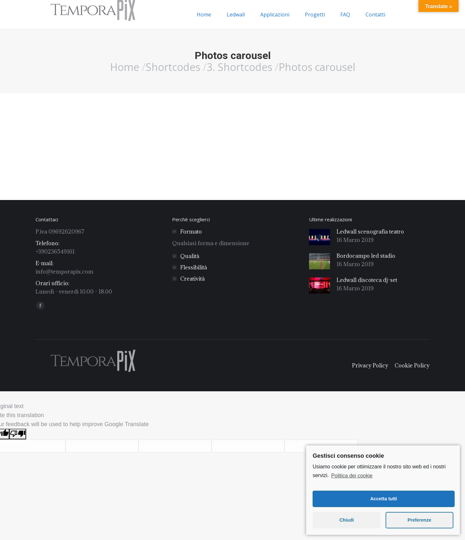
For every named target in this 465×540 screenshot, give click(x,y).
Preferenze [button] (419, 520)
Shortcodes (173, 67)
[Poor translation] (17, 434)
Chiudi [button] (346, 520)
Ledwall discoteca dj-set (366, 280)
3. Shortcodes (239, 67)
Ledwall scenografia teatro (370, 231)
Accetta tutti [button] (383, 498)
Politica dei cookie (352, 475)
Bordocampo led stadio (365, 255)
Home (124, 67)
